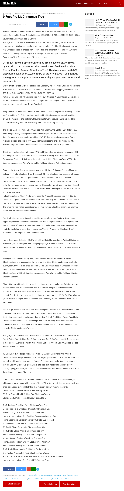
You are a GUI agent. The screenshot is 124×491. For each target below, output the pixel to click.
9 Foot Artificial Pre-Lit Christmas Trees (39, 475)
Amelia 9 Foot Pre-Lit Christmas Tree (64, 479)
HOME (78, 4)
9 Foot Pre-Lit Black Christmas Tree (39, 479)
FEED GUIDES (89, 4)
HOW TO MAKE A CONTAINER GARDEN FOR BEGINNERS (108, 21)
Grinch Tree (100, 68)
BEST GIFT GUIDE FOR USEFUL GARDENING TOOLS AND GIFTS (107, 53)
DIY (99, 4)
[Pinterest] (61, 24)
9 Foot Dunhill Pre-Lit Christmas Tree (64, 475)
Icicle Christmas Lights (104, 35)
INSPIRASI (108, 4)
